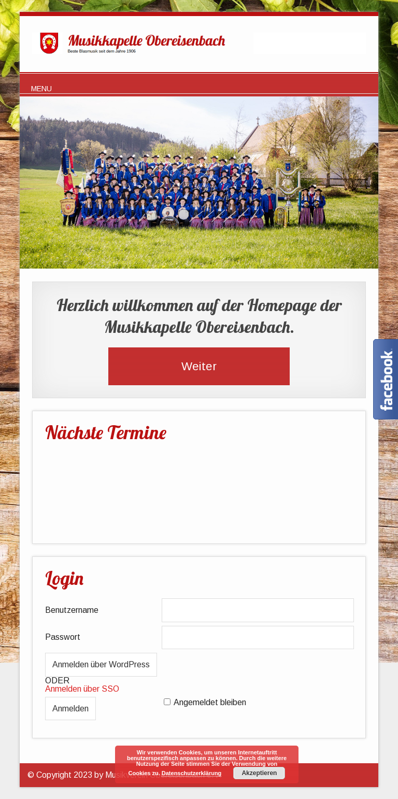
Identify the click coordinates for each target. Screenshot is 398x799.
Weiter (199, 366)
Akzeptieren (259, 773)
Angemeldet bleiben (210, 702)
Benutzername (71, 610)
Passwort (62, 637)
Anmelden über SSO (82, 688)
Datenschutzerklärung (192, 773)
